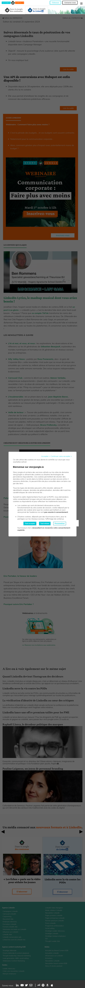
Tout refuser (44, 523)
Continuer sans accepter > (61, 456)
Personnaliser (60, 523)
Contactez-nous (70, 2)
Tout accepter (30, 523)
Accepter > (45, 456)
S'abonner (55, 2)
